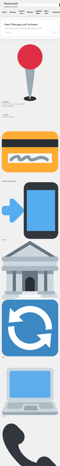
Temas (4, 12)
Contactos (56, 12)
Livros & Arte (21, 12)
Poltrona (30, 12)
